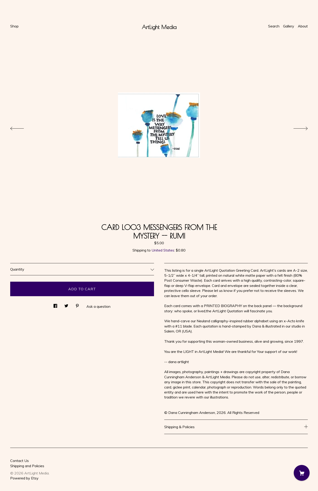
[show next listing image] (296, 127)
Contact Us (19, 460)
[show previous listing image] (21, 127)
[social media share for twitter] (66, 304)
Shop (14, 26)
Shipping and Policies (27, 466)
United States (163, 250)
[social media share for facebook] (55, 304)
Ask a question (98, 306)
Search (273, 26)
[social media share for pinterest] (77, 304)
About (303, 26)
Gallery (288, 26)
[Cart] (302, 473)
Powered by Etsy (24, 478)
